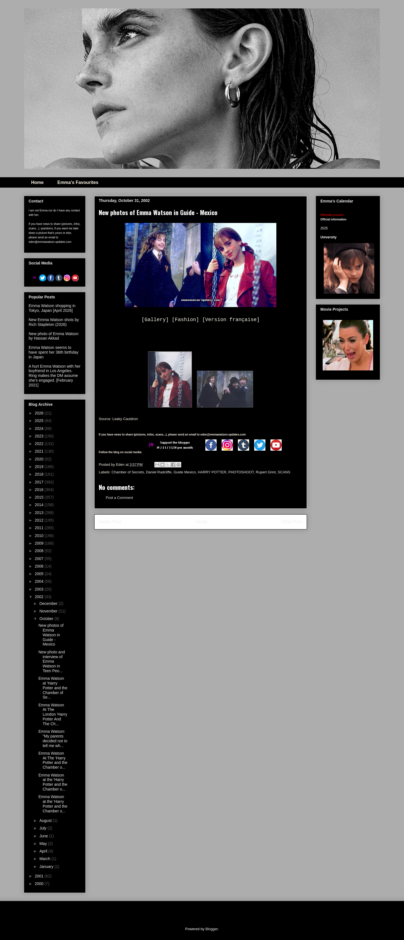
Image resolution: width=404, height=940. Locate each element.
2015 (40, 497)
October (46, 618)
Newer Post (110, 521)
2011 (40, 528)
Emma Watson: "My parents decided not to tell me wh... (52, 738)
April (43, 851)
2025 (40, 420)
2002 (40, 597)
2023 (40, 436)
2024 (40, 428)
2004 (40, 581)
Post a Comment (119, 498)
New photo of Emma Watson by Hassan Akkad (54, 336)
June (44, 836)
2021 (40, 451)
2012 (40, 520)
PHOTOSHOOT (241, 472)
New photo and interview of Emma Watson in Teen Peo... (51, 661)
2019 (40, 466)
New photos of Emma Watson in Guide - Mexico (51, 634)
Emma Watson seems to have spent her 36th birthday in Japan (53, 352)
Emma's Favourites (77, 182)
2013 (40, 512)
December (48, 603)
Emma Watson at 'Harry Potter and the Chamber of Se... (52, 687)
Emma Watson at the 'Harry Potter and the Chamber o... (52, 782)
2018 (40, 474)
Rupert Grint (266, 472)
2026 (40, 413)
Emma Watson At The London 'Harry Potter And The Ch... (52, 714)
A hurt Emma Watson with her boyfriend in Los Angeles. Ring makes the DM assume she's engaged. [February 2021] (55, 375)
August (45, 820)
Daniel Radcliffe (158, 472)
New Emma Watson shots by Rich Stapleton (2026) (54, 322)
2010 (40, 535)
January (46, 866)
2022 (40, 443)
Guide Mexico (184, 472)
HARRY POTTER (212, 472)
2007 (40, 558)
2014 (40, 505)
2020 (40, 459)
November (48, 611)
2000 (40, 883)
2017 (40, 482)
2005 (40, 574)
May (43, 843)
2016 (40, 489)
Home (37, 182)
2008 (40, 551)
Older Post (292, 521)
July (43, 828)
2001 (40, 876)
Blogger (211, 929)
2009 (40, 543)
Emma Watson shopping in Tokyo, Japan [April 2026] (52, 308)
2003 (40, 589)
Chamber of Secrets (128, 472)
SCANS (284, 472)
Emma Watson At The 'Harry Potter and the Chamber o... (52, 760)
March (45, 858)
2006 (40, 566)
